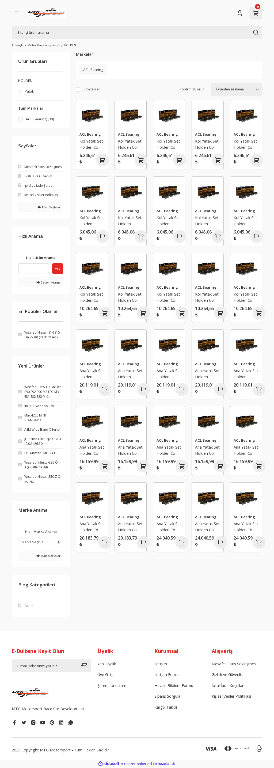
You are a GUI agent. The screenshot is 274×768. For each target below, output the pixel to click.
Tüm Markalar (48, 556)
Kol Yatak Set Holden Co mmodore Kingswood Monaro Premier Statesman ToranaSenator (92, 298)
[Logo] (47, 13)
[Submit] (86, 666)
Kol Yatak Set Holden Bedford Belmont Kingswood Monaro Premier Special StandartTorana (92, 221)
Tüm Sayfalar (49, 207)
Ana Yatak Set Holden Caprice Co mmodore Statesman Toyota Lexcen (91, 374)
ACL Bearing (90, 134)
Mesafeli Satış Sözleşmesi (234, 664)
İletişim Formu (167, 675)
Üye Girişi (105, 675)
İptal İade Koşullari (228, 685)
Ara (57, 268)
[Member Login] (239, 13)
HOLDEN (70, 45)
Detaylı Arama (48, 283)
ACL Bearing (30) (40, 119)
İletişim (160, 664)
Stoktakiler (91, 89)
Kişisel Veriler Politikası (231, 696)
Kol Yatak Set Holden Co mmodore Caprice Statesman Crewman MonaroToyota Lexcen (92, 145)
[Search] (137, 32)
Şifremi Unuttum (111, 685)
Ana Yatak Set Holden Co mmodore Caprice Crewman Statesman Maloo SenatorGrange (92, 527)
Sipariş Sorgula (167, 696)
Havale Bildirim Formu (173, 685)
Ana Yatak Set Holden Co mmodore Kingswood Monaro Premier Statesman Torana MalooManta (91, 451)
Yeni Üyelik (106, 664)
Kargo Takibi (165, 707)
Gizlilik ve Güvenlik (227, 675)
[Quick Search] (33, 268)
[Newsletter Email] (51, 666)
